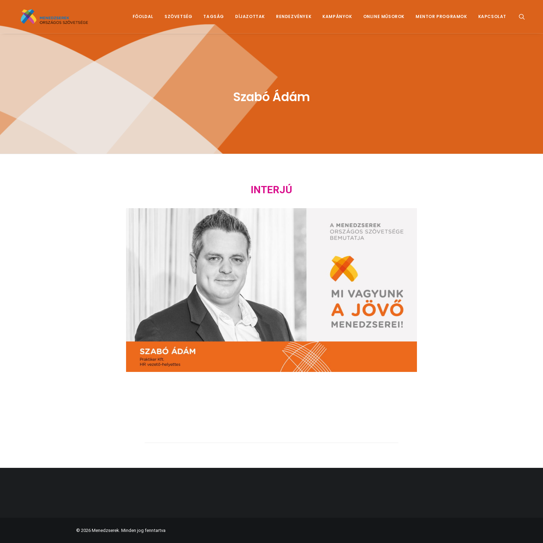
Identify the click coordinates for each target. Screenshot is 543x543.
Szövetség (178, 20)
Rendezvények (293, 20)
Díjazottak (250, 20)
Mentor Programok (441, 20)
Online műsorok (383, 20)
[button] (525, 19)
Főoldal (143, 20)
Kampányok (337, 20)
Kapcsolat (492, 20)
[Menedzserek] (60, 19)
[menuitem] (143, 19)
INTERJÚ (271, 190)
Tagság (213, 20)
